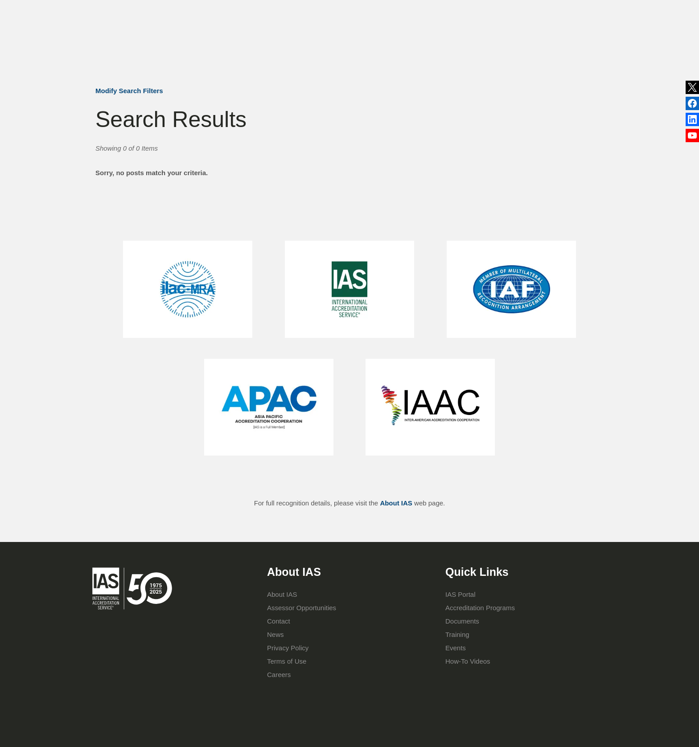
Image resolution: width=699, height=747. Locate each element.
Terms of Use (286, 661)
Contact (457, 10)
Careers (279, 674)
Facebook (692, 120)
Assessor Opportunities (301, 608)
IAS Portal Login (471, 48)
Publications (384, 10)
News (337, 11)
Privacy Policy (287, 648)
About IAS (272, 48)
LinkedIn (692, 104)
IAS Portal (460, 594)
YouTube (692, 137)
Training (402, 48)
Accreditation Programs (339, 48)
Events (423, 10)
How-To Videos (467, 661)
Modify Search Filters (129, 90)
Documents (462, 621)
